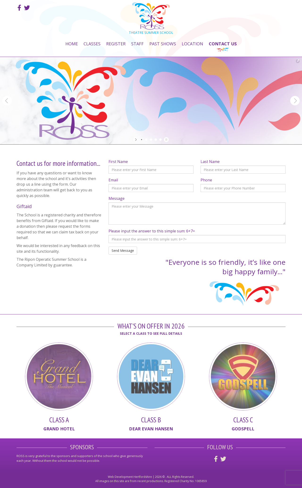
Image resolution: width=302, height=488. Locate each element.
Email (113, 180)
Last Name (210, 161)
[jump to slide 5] (160, 139)
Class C (243, 419)
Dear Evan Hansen (151, 429)
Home (71, 44)
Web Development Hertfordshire (130, 477)
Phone (206, 180)
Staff (137, 44)
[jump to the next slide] (295, 100)
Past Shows (162, 44)
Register (116, 44)
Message (117, 198)
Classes (92, 44)
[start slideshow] (136, 139)
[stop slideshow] (166, 139)
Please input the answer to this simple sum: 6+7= (152, 231)
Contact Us (223, 44)
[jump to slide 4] (155, 139)
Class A (59, 419)
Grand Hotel (59, 429)
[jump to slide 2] (146, 139)
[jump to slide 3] (151, 139)
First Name (118, 161)
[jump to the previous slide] (7, 100)
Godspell (243, 429)
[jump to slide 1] (141, 139)
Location (192, 44)
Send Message (123, 250)
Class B (151, 419)
